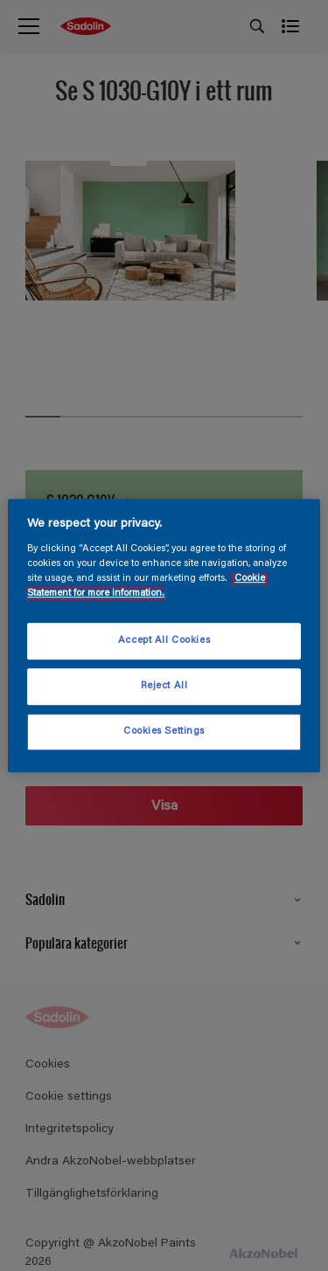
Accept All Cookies (164, 641)
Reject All (164, 686)
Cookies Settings (164, 731)
